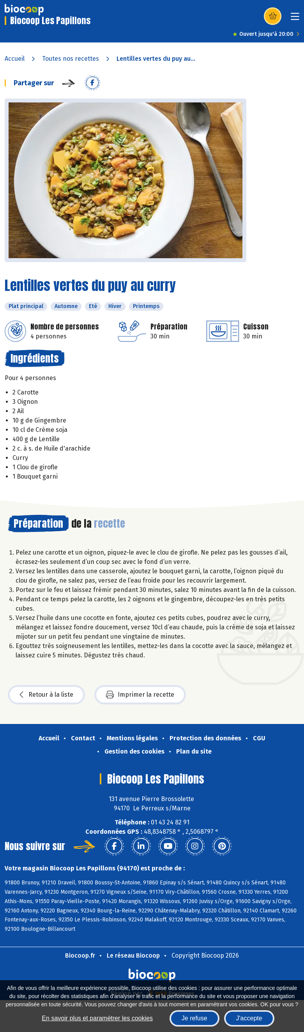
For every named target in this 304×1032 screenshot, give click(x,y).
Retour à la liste (46, 695)
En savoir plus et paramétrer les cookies (97, 1018)
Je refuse (194, 1018)
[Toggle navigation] (295, 19)
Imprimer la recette (140, 695)
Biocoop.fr (80, 955)
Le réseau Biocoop (133, 955)
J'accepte (249, 1018)
